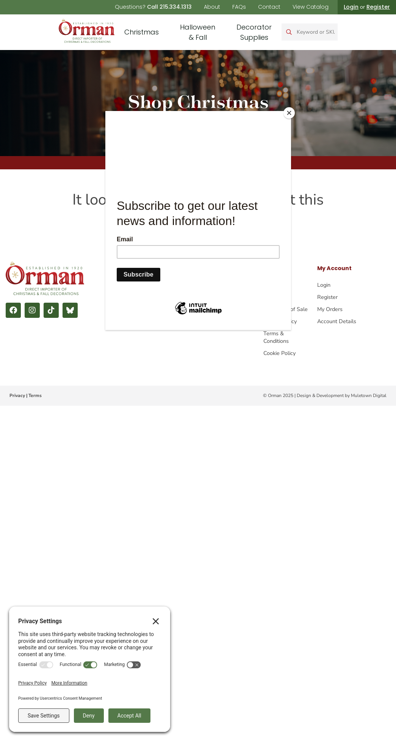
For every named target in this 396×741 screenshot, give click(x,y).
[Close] (289, 113)
